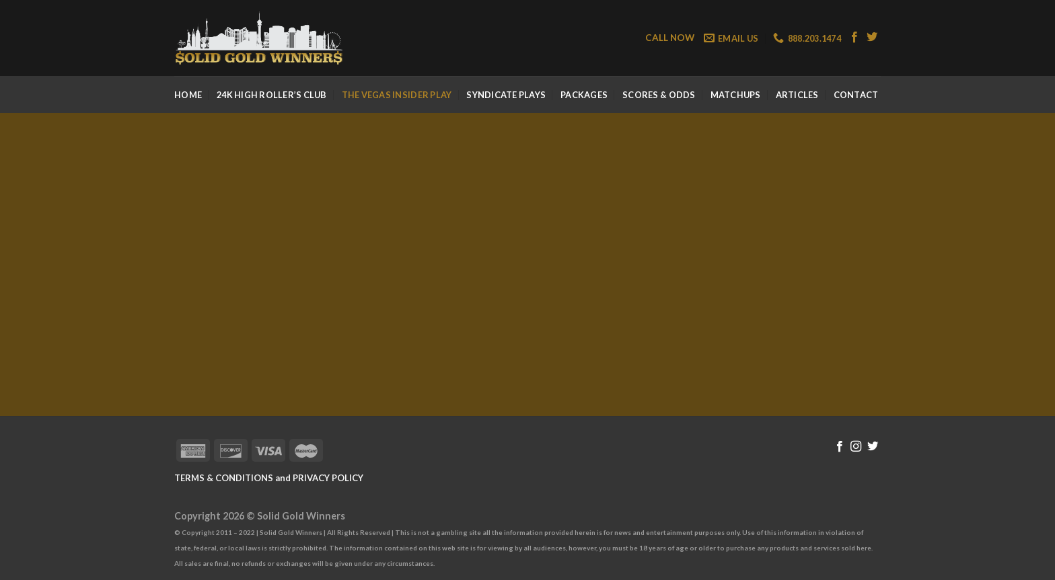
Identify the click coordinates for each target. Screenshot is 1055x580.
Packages (584, 94)
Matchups (736, 94)
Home (188, 94)
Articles (797, 94)
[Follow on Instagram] (855, 447)
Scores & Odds (658, 94)
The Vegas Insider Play (397, 94)
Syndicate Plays (506, 94)
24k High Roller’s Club (272, 94)
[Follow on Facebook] (854, 38)
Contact (856, 94)
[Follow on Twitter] (872, 38)
